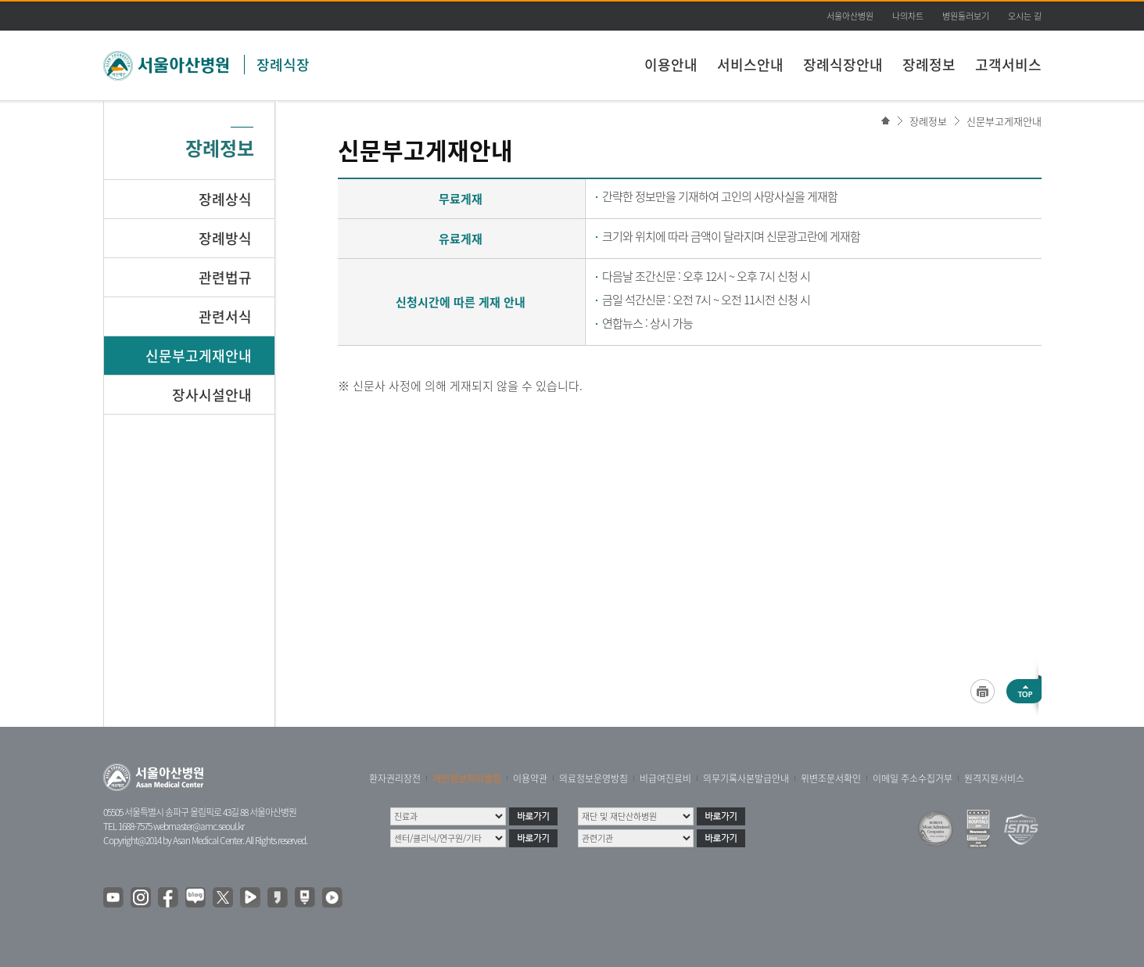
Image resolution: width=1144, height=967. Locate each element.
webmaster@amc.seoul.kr (198, 826)
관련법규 (225, 277)
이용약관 (530, 778)
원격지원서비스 (994, 778)
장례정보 (929, 64)
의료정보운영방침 (593, 778)
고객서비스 (1008, 64)
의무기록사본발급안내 (746, 778)
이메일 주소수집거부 (912, 778)
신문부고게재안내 (1004, 121)
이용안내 (671, 64)
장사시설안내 (212, 394)
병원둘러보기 (965, 16)
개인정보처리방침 (466, 778)
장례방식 (225, 238)
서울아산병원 (850, 16)
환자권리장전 (395, 778)
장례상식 (225, 199)
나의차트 (907, 16)
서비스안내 (750, 64)
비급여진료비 (665, 778)
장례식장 (283, 64)
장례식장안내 (843, 64)
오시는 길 (1025, 16)
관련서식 (225, 316)
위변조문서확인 (831, 778)
